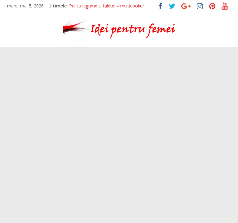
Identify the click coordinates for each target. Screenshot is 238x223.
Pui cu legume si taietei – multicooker (106, 6)
